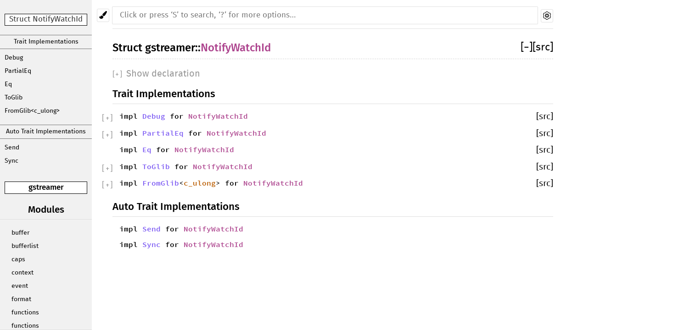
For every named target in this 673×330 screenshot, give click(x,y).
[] (527, 47)
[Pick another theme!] (103, 15)
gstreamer (46, 187)
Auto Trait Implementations (46, 131)
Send (12, 147)
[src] (543, 47)
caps (18, 259)
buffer (20, 233)
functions (25, 312)
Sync (11, 161)
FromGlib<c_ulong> (32, 111)
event (19, 286)
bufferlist (25, 246)
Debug (14, 58)
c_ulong (200, 182)
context (22, 273)
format (21, 299)
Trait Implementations (46, 41)
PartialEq (18, 71)
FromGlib (160, 182)
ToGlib (13, 97)
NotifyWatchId (236, 47)
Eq (8, 84)
